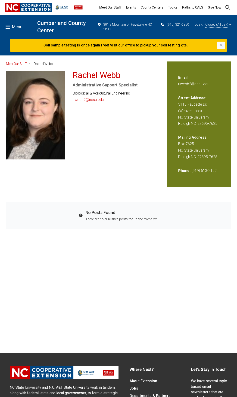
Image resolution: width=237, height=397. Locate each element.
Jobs (134, 388)
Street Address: (192, 98)
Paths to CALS (192, 7)
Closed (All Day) (218, 24)
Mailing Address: (192, 137)
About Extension (143, 381)
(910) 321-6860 (174, 24)
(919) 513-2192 (204, 170)
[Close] (221, 45)
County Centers (152, 7)
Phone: (184, 170)
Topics (173, 7)
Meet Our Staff (110, 7)
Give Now (214, 7)
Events (131, 7)
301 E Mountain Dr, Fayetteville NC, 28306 (125, 26)
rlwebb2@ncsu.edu (88, 100)
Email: (183, 77)
